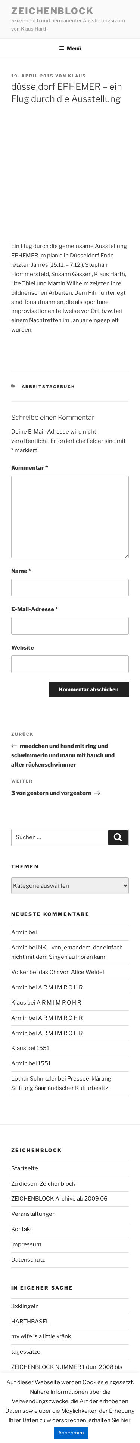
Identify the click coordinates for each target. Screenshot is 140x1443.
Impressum (26, 1244)
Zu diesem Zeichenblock (43, 1183)
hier (125, 1420)
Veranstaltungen (33, 1214)
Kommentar (29, 467)
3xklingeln (25, 1306)
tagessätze (25, 1351)
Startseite (24, 1168)
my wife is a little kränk (41, 1336)
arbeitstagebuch (48, 386)
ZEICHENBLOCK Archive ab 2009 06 (59, 1198)
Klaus (77, 76)
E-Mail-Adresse (34, 609)
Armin (19, 932)
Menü (70, 48)
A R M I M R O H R (60, 987)
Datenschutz (28, 1259)
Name (21, 571)
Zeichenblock (52, 11)
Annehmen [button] (71, 1433)
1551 (43, 1048)
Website (22, 647)
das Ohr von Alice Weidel (71, 972)
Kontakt (21, 1229)
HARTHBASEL (30, 1321)
